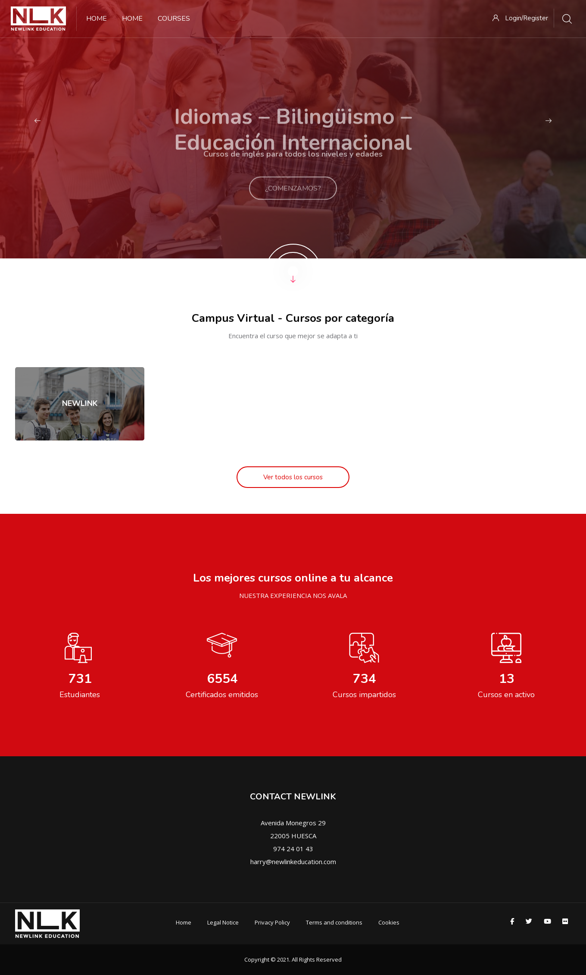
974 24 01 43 (293, 848)
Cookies (388, 922)
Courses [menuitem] (174, 18)
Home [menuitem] (96, 18)
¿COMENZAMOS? (293, 197)
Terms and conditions (334, 922)
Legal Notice (223, 922)
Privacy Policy (272, 922)
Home (183, 922)
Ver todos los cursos (293, 477)
